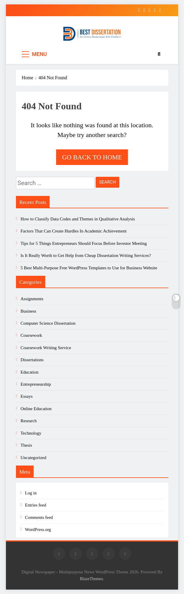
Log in (31, 493)
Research (29, 420)
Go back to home (92, 157)
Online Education (36, 408)
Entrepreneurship (36, 384)
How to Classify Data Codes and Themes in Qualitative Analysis (78, 219)
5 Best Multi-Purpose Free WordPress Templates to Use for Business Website (89, 267)
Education (30, 372)
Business (28, 311)
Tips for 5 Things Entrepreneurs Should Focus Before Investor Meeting (84, 243)
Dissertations (32, 359)
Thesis (26, 445)
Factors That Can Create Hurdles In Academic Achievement (74, 231)
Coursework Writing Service (46, 347)
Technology (31, 433)
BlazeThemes (91, 578)
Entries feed (35, 505)
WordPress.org (38, 529)
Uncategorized (33, 457)
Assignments (32, 298)
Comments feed (39, 517)
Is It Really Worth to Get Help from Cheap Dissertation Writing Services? (86, 255)
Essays (27, 396)
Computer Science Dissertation (48, 323)
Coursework (31, 335)
